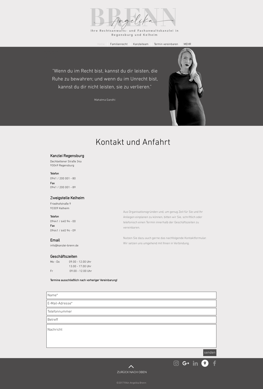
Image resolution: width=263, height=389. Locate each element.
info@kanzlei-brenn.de (64, 245)
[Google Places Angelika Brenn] (204, 363)
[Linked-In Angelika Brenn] (195, 363)
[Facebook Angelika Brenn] (214, 363)
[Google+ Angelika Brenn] (185, 363)
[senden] (209, 352)
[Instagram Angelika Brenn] (176, 363)
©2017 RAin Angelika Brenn (131, 382)
